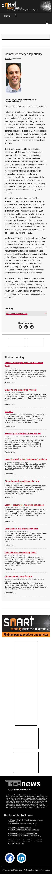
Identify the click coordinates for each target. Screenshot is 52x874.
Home (7, 16)
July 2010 (8, 59)
